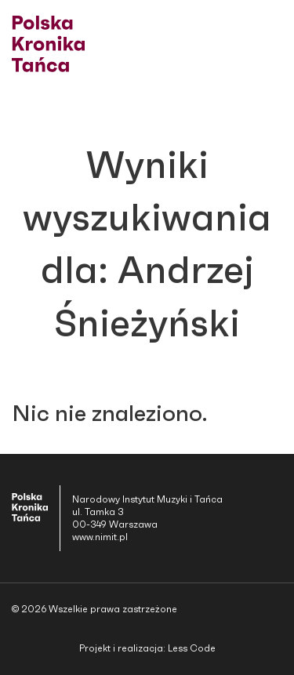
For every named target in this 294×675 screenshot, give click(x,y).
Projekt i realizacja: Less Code (147, 648)
